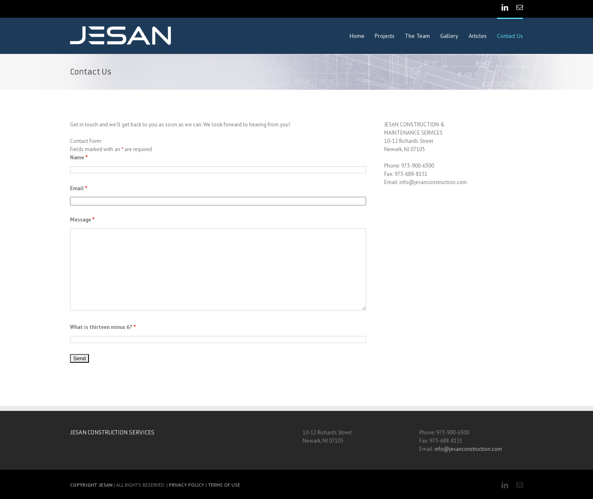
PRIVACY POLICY (186, 485)
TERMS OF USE (224, 485)
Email (78, 188)
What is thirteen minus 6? (103, 327)
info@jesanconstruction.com (468, 448)
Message (82, 219)
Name (79, 157)
